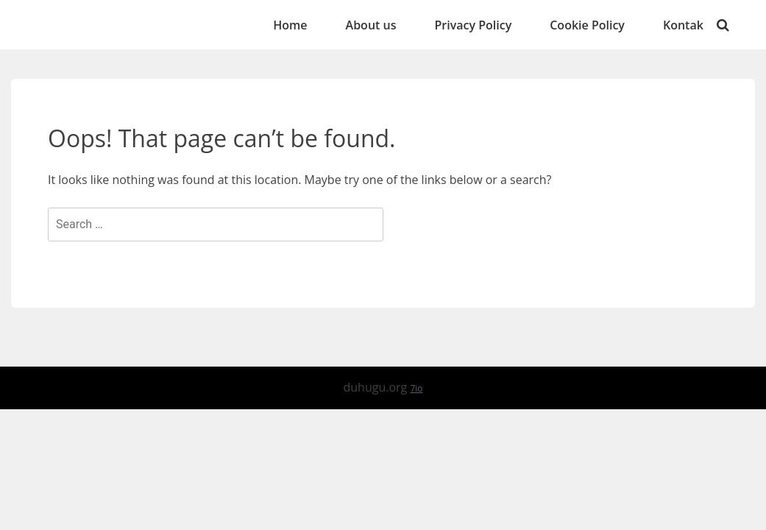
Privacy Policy (472, 25)
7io (416, 388)
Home (290, 25)
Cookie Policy (587, 25)
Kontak (683, 25)
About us (371, 25)
